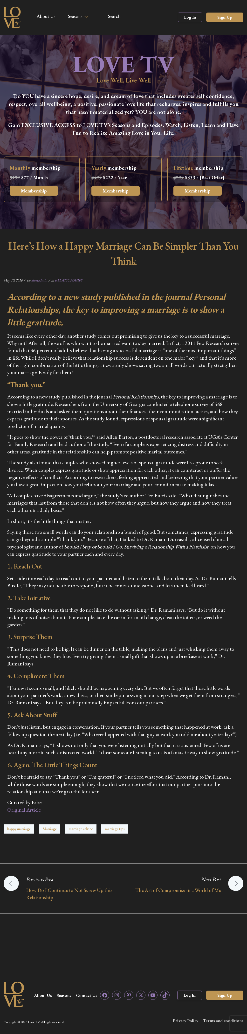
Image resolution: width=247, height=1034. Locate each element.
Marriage (50, 828)
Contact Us (86, 995)
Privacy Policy (185, 1020)
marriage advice (81, 828)
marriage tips (115, 828)
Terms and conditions (223, 1020)
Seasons (75, 16)
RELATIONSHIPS (68, 280)
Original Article (24, 809)
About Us (45, 16)
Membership (34, 191)
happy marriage (19, 828)
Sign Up (224, 17)
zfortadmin (39, 280)
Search (114, 16)
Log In (190, 17)
